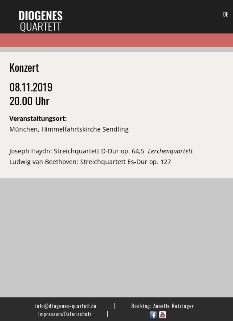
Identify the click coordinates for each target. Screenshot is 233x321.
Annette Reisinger (173, 305)
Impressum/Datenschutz (65, 313)
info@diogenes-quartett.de (66, 305)
